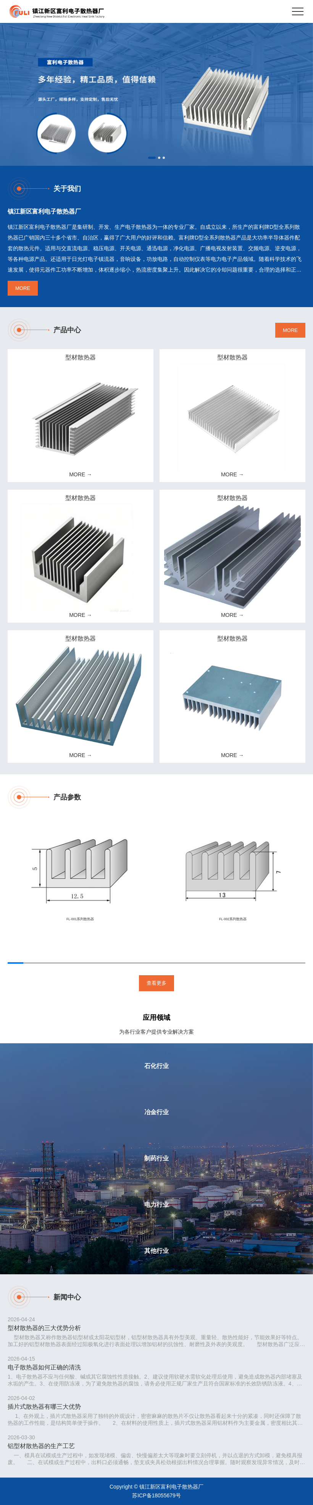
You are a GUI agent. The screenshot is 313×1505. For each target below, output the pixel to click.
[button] (152, 158)
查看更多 (156, 983)
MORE (22, 288)
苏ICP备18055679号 (156, 1495)
